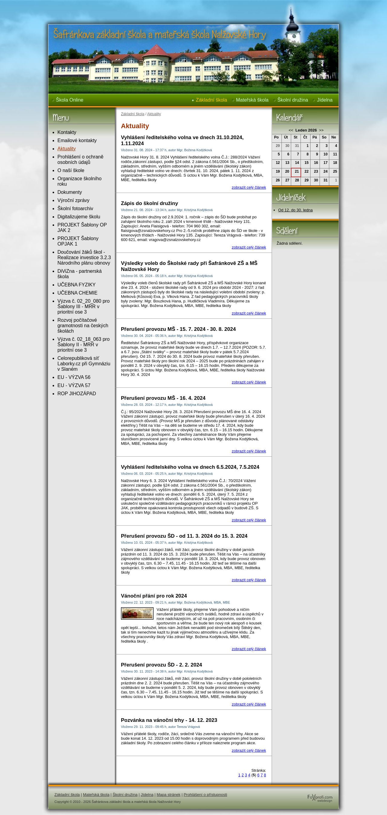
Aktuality (66, 148)
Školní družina (293, 100)
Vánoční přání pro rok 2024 (154, 596)
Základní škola (211, 100)
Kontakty (66, 132)
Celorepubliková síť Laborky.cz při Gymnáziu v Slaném (83, 364)
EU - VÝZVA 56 (73, 377)
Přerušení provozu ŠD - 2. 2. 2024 (161, 665)
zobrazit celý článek (249, 187)
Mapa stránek (168, 794)
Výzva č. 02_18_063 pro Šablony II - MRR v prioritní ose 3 (83, 345)
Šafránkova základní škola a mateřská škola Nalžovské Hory (150, 4)
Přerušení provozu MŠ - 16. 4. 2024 (163, 398)
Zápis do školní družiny (149, 203)
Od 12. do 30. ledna (295, 210)
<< (291, 130)
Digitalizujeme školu (78, 216)
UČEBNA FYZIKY (76, 284)
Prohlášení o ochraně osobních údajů (80, 159)
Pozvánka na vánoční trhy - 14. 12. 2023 (169, 720)
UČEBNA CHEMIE (77, 292)
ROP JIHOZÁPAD (76, 393)
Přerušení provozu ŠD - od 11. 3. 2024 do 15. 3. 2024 (184, 536)
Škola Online (69, 100)
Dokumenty (69, 192)
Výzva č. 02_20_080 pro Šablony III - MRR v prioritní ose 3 (83, 306)
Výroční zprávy (73, 200)
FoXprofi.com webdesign (302, 792)
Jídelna (325, 100)
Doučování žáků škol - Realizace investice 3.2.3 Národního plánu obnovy (84, 257)
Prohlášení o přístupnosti (205, 794)
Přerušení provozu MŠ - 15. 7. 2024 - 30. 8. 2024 (178, 329)
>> (321, 130)
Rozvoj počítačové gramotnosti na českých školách (82, 326)
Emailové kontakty (77, 140)
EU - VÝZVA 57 (73, 385)
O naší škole (70, 170)
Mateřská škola (252, 100)
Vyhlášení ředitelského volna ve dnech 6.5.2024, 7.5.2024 (190, 467)
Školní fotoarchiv (75, 208)
